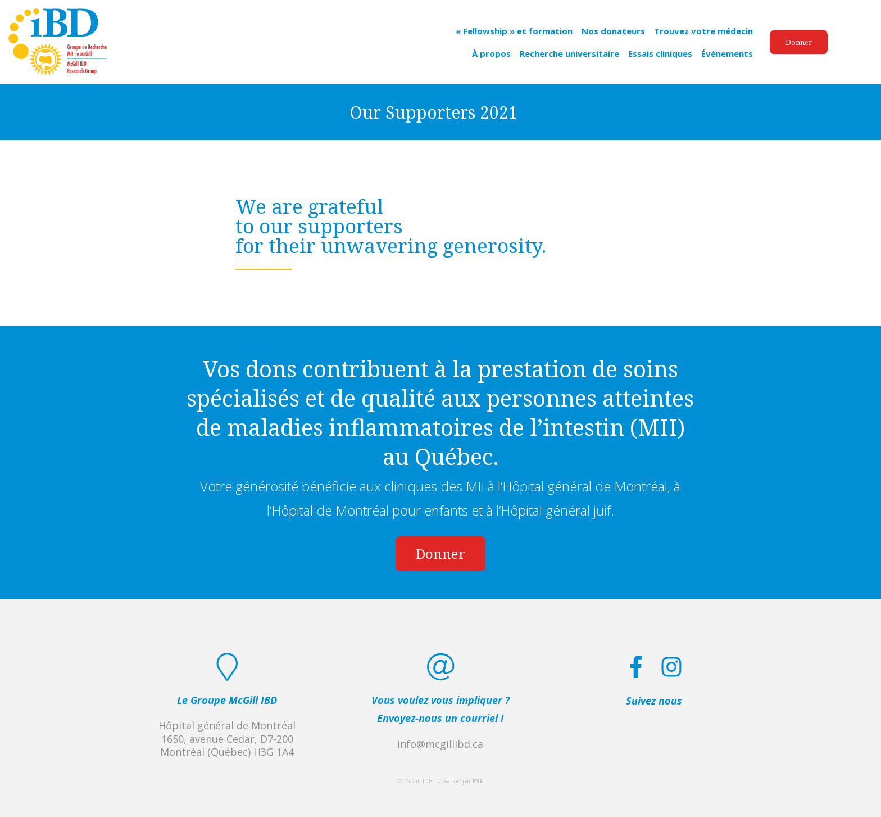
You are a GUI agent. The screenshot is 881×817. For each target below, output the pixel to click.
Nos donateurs (613, 30)
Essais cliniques (660, 53)
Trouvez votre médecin (703, 30)
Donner (798, 42)
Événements (727, 53)
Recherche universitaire (569, 53)
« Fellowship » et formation (514, 30)
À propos (491, 53)
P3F (478, 781)
